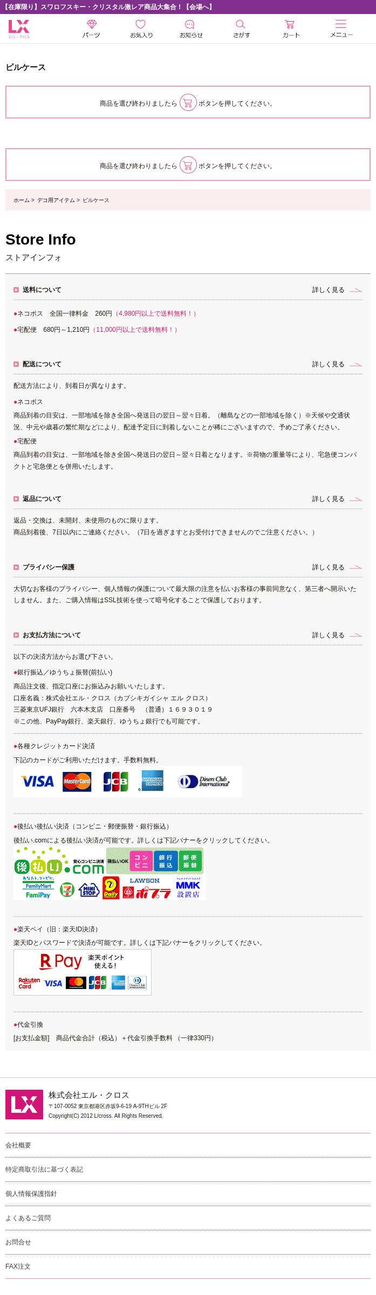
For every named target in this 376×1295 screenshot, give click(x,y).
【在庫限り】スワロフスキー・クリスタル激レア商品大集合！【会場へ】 (108, 7)
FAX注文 (18, 1266)
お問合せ (18, 1242)
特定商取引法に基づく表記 (44, 1169)
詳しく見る (328, 290)
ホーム (21, 200)
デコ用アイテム (56, 200)
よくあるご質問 (28, 1218)
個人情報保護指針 (31, 1193)
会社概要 (18, 1145)
